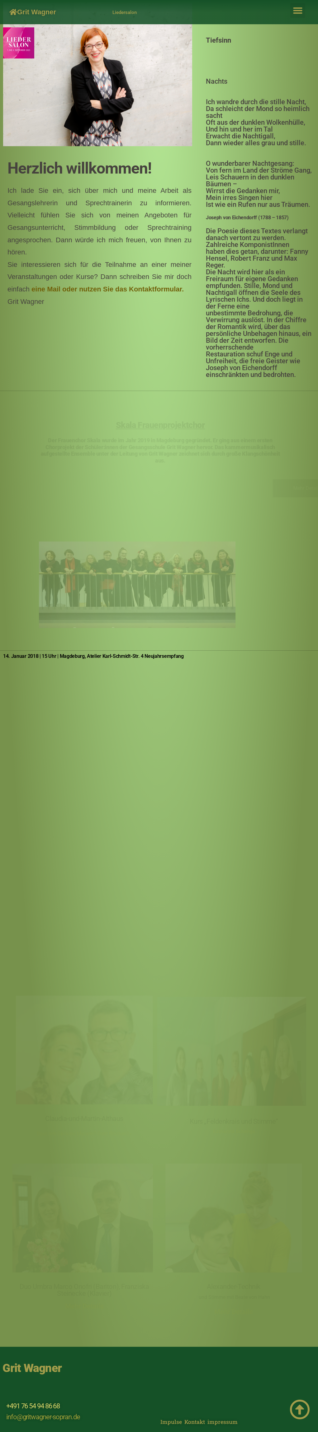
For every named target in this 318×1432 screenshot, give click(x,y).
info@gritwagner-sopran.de (43, 1417)
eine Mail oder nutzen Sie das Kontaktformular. (107, 289)
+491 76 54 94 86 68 (33, 1406)
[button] (297, 10)
